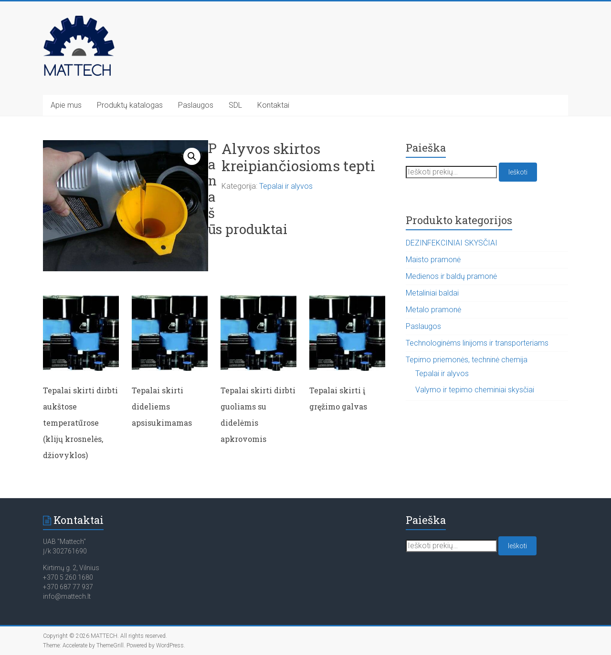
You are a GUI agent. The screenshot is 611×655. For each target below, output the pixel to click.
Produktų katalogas (130, 105)
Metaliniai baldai (432, 292)
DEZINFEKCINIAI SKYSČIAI (451, 242)
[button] (191, 156)
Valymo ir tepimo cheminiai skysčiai (474, 389)
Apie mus (66, 105)
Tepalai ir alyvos (286, 186)
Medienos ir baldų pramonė (451, 276)
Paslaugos (195, 105)
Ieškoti (517, 172)
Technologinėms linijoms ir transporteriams (477, 343)
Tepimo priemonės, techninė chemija (466, 359)
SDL (235, 105)
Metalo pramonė (433, 309)
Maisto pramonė (433, 259)
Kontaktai (273, 105)
